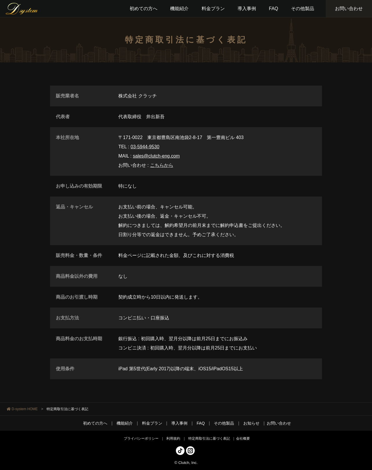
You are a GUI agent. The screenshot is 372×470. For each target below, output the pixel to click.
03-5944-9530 (144, 146)
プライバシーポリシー (141, 438)
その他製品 (224, 423)
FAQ (201, 423)
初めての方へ (95, 423)
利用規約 (173, 438)
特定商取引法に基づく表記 (209, 438)
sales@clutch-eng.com (156, 155)
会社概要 (243, 438)
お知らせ (251, 423)
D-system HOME (25, 409)
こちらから (161, 165)
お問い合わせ (349, 8)
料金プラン (152, 423)
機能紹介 (125, 423)
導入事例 (179, 423)
